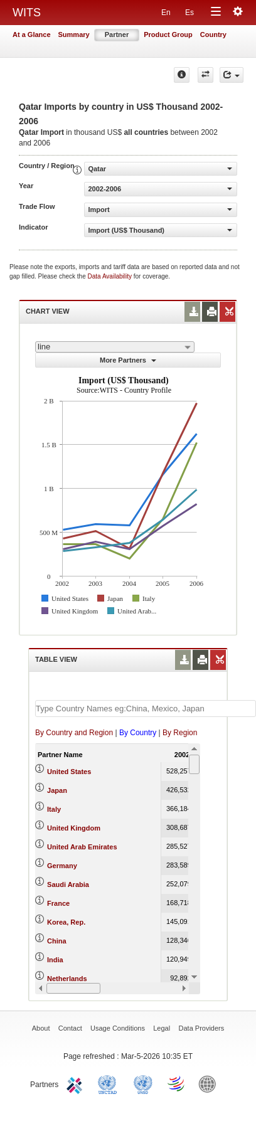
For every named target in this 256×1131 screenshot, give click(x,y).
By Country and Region (74, 732)
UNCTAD (109, 1083)
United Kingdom (73, 828)
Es (189, 12)
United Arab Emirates (82, 847)
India (55, 960)
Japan (57, 790)
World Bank (210, 1083)
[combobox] (115, 347)
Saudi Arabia (68, 884)
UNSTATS (143, 1083)
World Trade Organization (176, 1083)
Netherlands (67, 978)
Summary (74, 34)
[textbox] (145, 708)
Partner (117, 34)
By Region (180, 732)
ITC (76, 1083)
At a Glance (32, 34)
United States (69, 771)
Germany (62, 865)
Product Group (168, 34)
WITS (27, 12)
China (57, 941)
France (58, 903)
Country (213, 34)
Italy (54, 809)
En (166, 12)
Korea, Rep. (66, 922)
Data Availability (111, 276)
